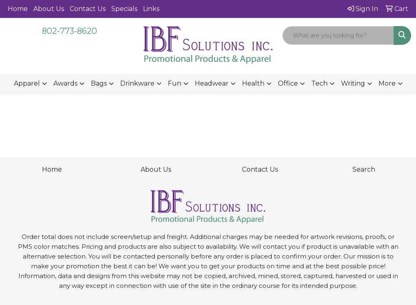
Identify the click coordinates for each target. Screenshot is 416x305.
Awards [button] (65, 83)
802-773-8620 (69, 31)
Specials (124, 9)
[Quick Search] (338, 35)
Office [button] (288, 83)
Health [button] (253, 83)
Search (363, 169)
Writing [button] (353, 83)
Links (151, 9)
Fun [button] (174, 83)
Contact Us (88, 9)
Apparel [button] (27, 83)
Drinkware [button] (137, 83)
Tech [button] (319, 83)
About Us (48, 9)
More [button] (387, 83)
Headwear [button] (212, 83)
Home (18, 9)
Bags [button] (99, 83)
